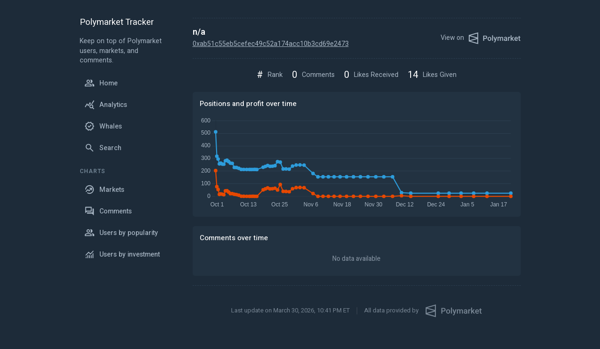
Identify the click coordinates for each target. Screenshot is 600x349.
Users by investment (122, 254)
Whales (103, 126)
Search (102, 148)
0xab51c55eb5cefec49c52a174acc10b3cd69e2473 (271, 44)
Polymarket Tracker (117, 23)
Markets (104, 189)
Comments (108, 211)
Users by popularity (121, 233)
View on (481, 38)
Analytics (105, 104)
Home (101, 83)
